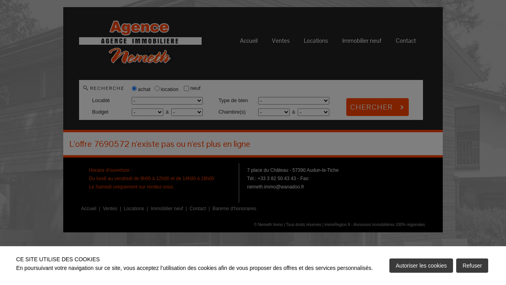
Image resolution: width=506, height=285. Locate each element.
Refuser (472, 265)
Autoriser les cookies (421, 265)
